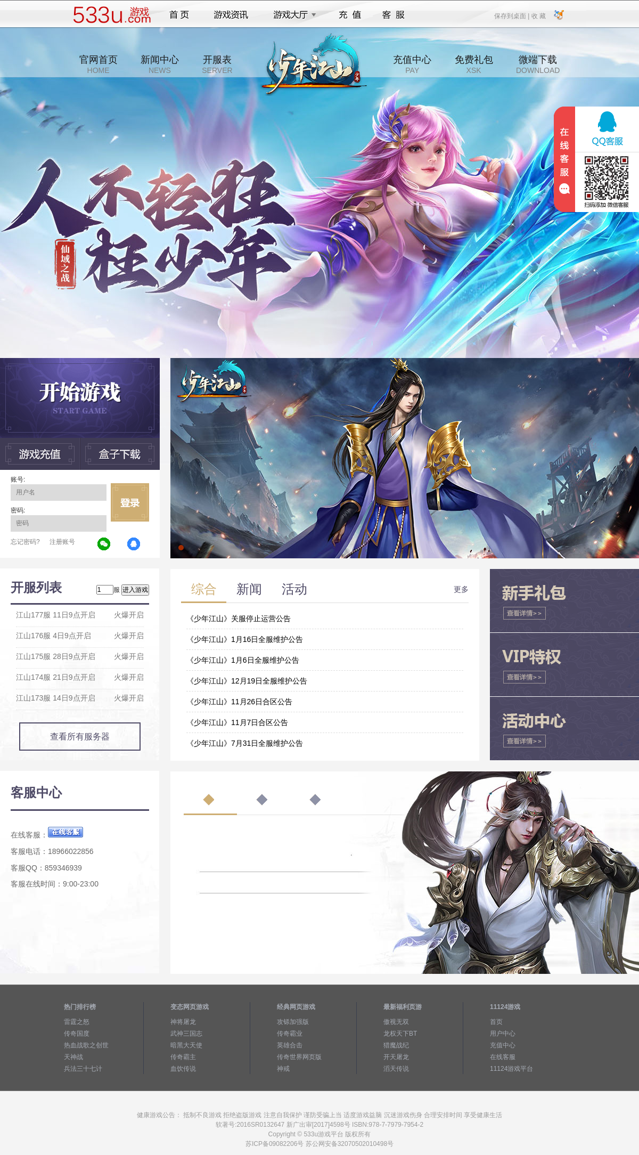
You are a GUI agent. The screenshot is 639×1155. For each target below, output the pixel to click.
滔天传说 (396, 1068)
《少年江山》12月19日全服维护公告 (246, 681)
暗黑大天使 (186, 1045)
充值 (350, 15)
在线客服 (502, 1057)
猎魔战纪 (396, 1045)
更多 (461, 589)
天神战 (73, 1057)
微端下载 (538, 64)
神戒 (283, 1068)
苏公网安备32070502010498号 (350, 1144)
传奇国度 (76, 1033)
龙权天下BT (400, 1033)
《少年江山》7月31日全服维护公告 (244, 743)
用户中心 (502, 1033)
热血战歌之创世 (86, 1045)
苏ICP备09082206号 (274, 1144)
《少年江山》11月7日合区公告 (237, 722)
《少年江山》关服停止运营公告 (238, 618)
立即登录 (130, 502)
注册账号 (62, 542)
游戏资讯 (231, 15)
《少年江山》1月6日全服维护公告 (242, 660)
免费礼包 (474, 64)
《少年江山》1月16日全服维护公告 (244, 639)
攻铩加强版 (293, 1022)
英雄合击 (289, 1045)
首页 (179, 15)
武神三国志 (186, 1033)
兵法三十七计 (83, 1068)
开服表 (217, 64)
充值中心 (412, 64)
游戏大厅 (292, 15)
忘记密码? (25, 542)
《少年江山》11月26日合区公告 (239, 701)
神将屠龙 (183, 1022)
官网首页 (98, 64)
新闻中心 (160, 64)
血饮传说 (183, 1068)
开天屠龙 (396, 1057)
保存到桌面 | (512, 15)
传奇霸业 (289, 1033)
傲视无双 (396, 1022)
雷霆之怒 (76, 1022)
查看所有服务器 (80, 736)
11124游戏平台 (511, 1068)
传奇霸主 (183, 1057)
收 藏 (538, 15)
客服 (394, 15)
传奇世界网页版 (299, 1057)
